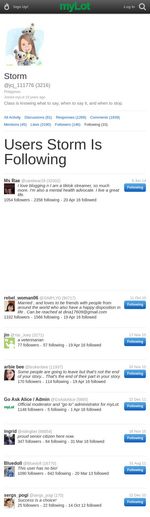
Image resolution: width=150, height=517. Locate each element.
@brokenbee (36, 367)
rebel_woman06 (22, 297)
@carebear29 (33, 181)
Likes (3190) (41, 124)
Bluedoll (13, 463)
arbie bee (14, 366)
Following (135, 187)
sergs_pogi (16, 495)
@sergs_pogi (41, 495)
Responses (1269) (71, 117)
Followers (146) (68, 124)
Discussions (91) (38, 117)
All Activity (12, 117)
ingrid (10, 431)
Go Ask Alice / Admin (27, 399)
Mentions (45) (15, 124)
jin (6, 334)
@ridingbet (27, 431)
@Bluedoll (32, 463)
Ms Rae (12, 180)
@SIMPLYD (50, 298)
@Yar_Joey (20, 335)
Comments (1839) (105, 117)
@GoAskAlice (63, 399)
